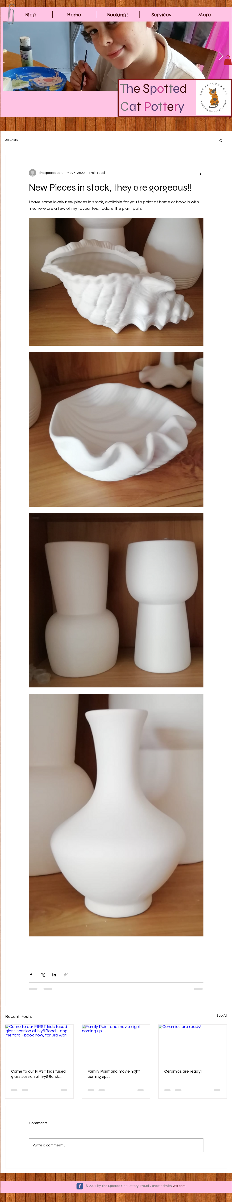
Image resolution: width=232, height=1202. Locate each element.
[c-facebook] (79, 1186)
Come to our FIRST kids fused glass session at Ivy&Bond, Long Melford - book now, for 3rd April (38, 1074)
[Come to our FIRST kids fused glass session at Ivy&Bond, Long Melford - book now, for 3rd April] (39, 1044)
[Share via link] (65, 974)
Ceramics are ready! (183, 1071)
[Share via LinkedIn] (54, 974)
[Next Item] (221, 56)
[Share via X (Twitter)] (42, 974)
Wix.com (179, 1186)
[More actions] (200, 173)
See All (222, 1015)
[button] (228, 60)
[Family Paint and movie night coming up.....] (116, 1044)
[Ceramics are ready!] (193, 1044)
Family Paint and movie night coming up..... (114, 1074)
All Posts (11, 140)
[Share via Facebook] (31, 974)
